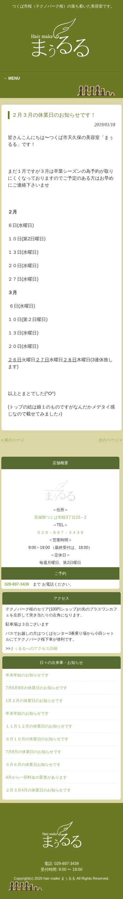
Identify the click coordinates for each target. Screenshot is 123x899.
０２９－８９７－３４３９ (60, 532)
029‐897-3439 (17, 584)
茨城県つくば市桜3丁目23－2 (60, 517)
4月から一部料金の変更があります (36, 777)
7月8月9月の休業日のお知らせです (36, 688)
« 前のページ (12, 440)
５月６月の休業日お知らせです (33, 764)
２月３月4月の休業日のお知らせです (38, 790)
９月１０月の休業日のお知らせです (37, 739)
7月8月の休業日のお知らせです (33, 751)
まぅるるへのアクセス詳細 (33, 648)
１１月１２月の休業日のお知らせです (39, 726)
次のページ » (110, 440)
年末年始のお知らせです (27, 675)
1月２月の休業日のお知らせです (34, 700)
